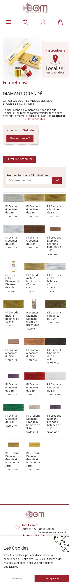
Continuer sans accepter (51, 568)
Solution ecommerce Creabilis (41, 572)
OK (56, 180)
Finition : (14, 130)
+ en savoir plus (35, 118)
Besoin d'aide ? (20, 138)
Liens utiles (34, 556)
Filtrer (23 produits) (19, 159)
